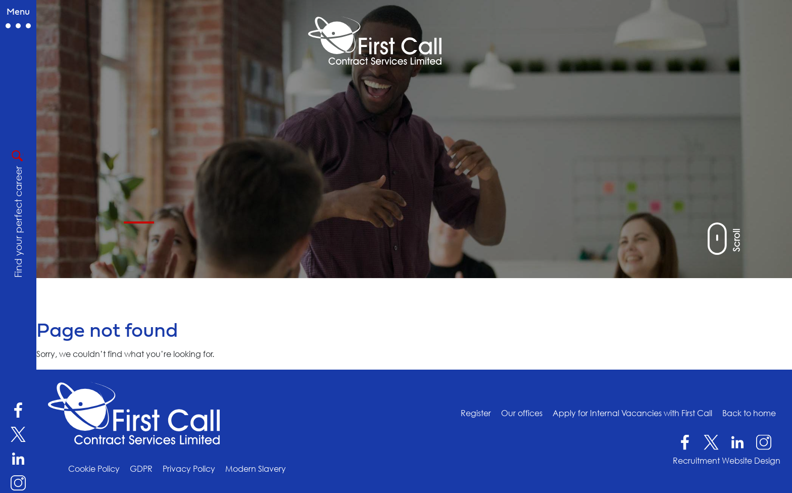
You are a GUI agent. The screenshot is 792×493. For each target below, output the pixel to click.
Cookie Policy (94, 469)
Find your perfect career (18, 222)
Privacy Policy (189, 469)
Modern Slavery (255, 469)
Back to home (749, 413)
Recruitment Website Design (726, 461)
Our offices (521, 413)
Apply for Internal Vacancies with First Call (632, 413)
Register (476, 413)
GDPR (141, 469)
